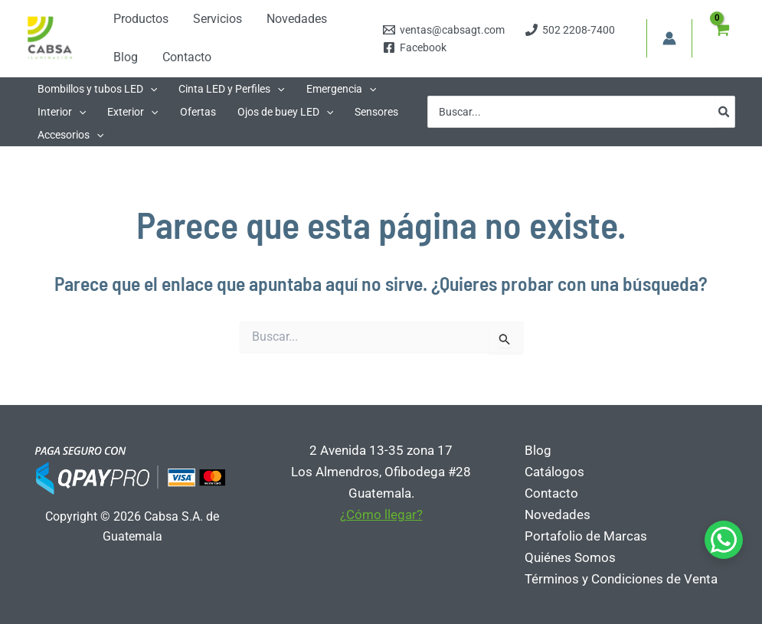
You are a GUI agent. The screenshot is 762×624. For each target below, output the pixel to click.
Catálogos (554, 471)
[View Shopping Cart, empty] (721, 38)
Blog (538, 450)
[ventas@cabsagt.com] (444, 30)
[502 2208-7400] (571, 30)
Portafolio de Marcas (586, 536)
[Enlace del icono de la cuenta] (669, 38)
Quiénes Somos (570, 557)
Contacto (551, 493)
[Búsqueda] (724, 111)
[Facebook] (415, 47)
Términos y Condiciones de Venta (621, 578)
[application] (150, 88)
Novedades (557, 514)
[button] (97, 88)
